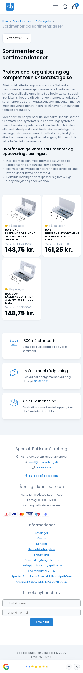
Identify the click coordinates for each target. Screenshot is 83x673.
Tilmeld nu (41, 622)
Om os (41, 538)
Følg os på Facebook (41, 476)
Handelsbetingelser (41, 549)
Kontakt (41, 544)
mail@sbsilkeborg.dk (44, 462)
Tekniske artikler (22, 21)
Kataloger (41, 533)
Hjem (5, 21)
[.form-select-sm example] (16, 38)
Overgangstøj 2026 (41, 571)
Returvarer (41, 554)
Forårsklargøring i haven (42, 560)
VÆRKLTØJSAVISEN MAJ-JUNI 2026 (41, 582)
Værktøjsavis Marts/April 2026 (42, 565)
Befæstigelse (44, 21)
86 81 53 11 (41, 381)
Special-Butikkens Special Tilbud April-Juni (41, 576)
